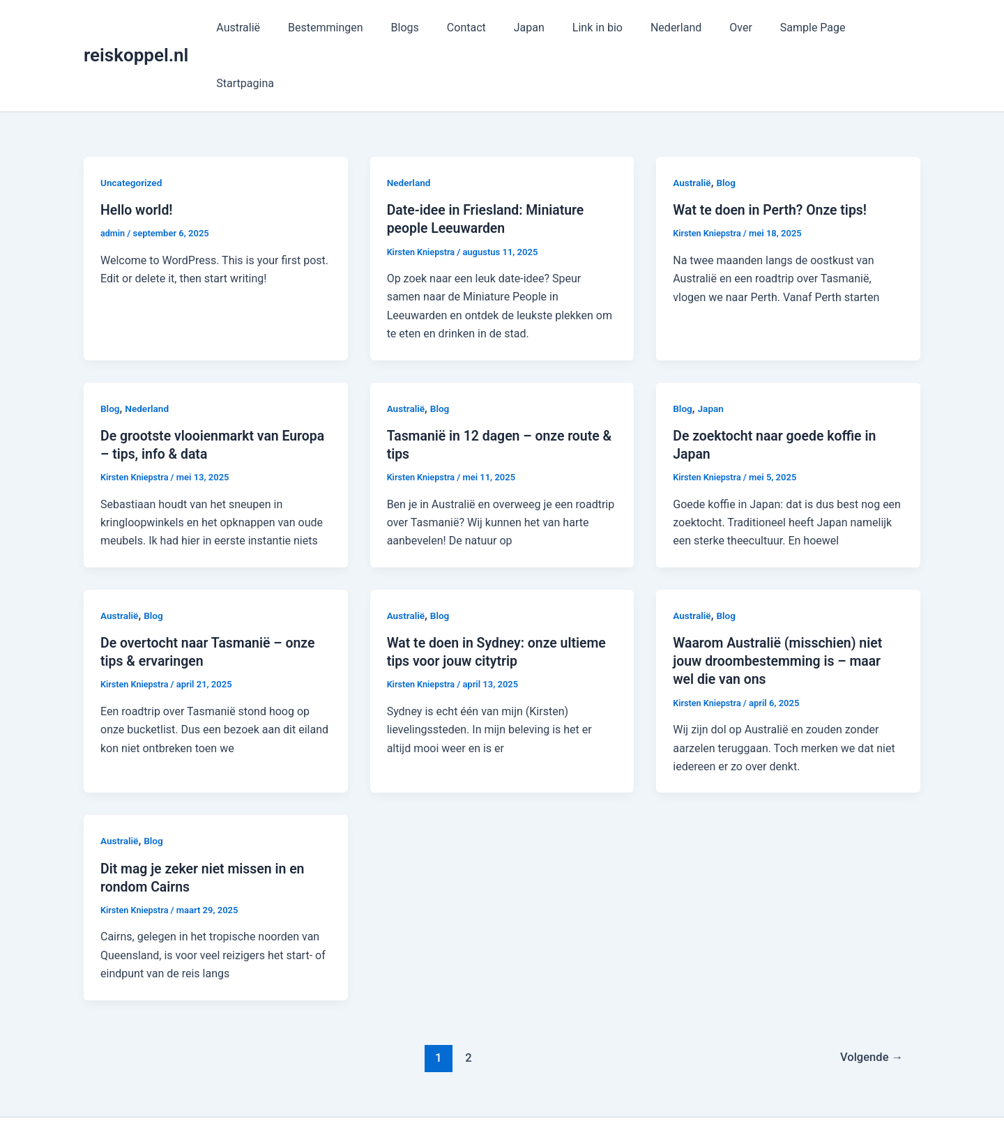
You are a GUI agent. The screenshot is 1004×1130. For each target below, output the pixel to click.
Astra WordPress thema (629, 1094)
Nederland (671, 27)
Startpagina (880, 27)
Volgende (869, 1000)
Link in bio (598, 27)
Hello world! (137, 154)
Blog (727, 126)
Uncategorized (132, 126)
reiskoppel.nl (136, 27)
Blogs (422, 27)
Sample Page (797, 27)
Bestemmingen (348, 27)
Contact (478, 27)
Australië (267, 27)
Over (730, 27)
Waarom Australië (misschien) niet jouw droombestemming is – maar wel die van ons (780, 604)
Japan (535, 27)
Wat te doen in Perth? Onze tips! (772, 154)
